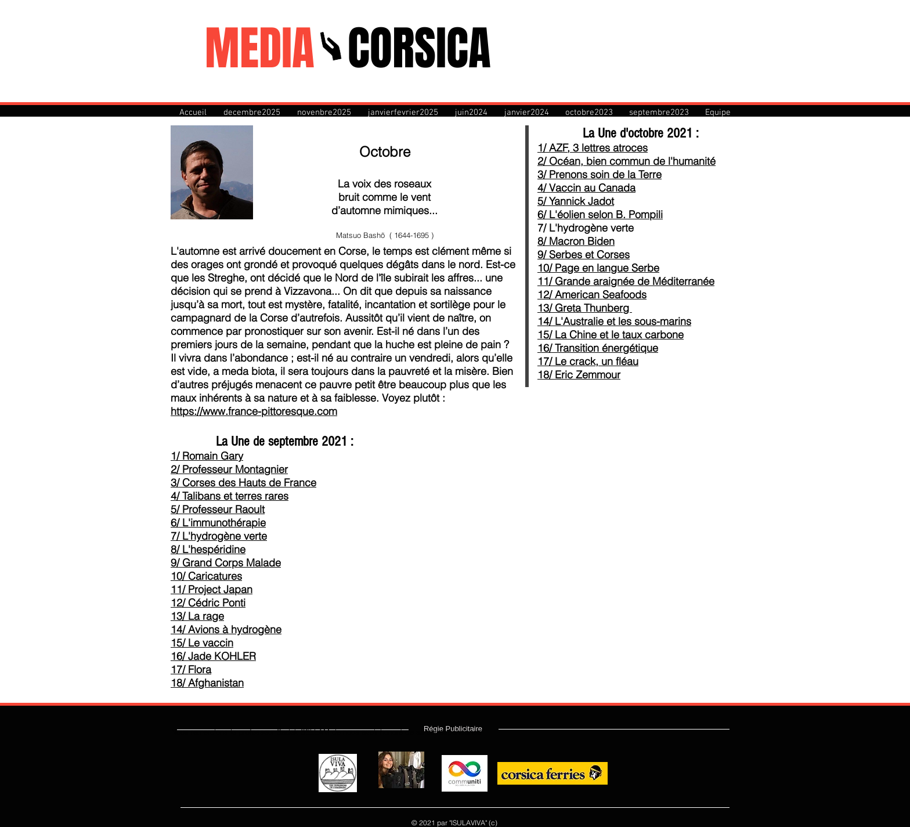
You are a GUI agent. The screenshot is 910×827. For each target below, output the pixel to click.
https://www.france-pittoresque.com (254, 411)
